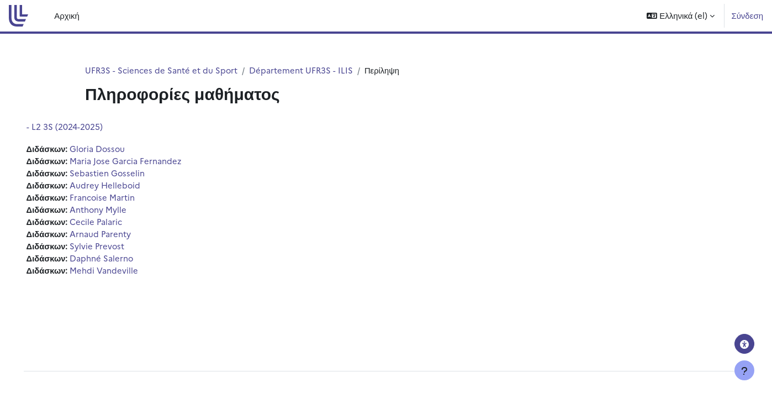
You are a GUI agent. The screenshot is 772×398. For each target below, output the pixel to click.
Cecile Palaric (112, 223)
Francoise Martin (119, 199)
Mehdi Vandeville (120, 273)
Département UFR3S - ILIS (302, 70)
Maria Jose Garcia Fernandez (142, 161)
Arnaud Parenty (117, 236)
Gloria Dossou (114, 149)
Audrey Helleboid (122, 186)
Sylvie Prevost (114, 248)
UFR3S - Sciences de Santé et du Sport (162, 70)
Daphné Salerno (118, 260)
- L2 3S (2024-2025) (80, 127)
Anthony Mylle (115, 211)
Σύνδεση (747, 15)
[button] (680, 16)
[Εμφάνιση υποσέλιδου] (744, 370)
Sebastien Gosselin (124, 174)
